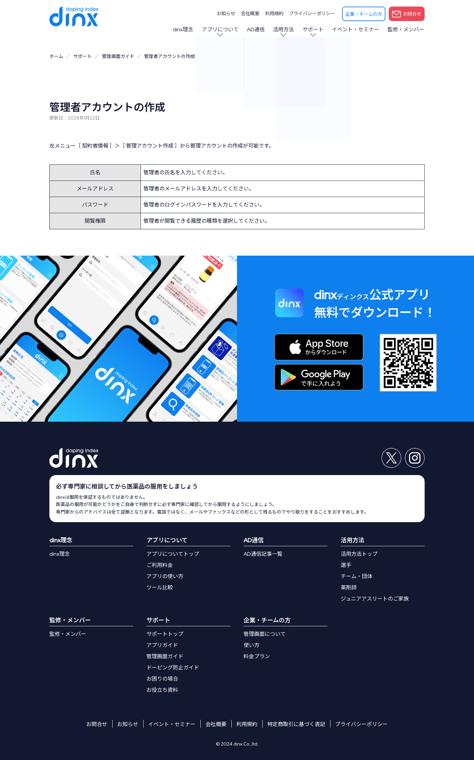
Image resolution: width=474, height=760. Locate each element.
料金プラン (257, 656)
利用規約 (275, 13)
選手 (346, 565)
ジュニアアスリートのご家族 (375, 598)
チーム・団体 (356, 576)
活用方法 (285, 29)
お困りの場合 (162, 678)
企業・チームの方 (363, 14)
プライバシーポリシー (312, 13)
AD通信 (258, 29)
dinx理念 (186, 29)
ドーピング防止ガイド (172, 667)
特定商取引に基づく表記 (296, 724)
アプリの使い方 (164, 576)
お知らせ (227, 13)
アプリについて (222, 29)
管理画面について (265, 634)
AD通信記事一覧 (263, 553)
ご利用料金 (159, 565)
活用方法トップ (359, 553)
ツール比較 (159, 587)
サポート (314, 29)
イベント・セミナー (356, 29)
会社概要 (251, 13)
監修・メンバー (406, 29)
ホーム (56, 56)
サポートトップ (164, 634)
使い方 (251, 645)
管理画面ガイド (118, 56)
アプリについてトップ (172, 553)
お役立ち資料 (162, 690)
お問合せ (406, 14)
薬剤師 (348, 587)
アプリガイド (162, 645)
